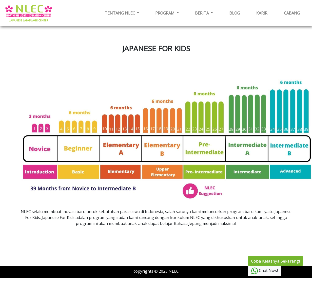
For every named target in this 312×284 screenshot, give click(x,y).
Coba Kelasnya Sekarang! (275, 261)
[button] (122, 13)
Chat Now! (264, 270)
